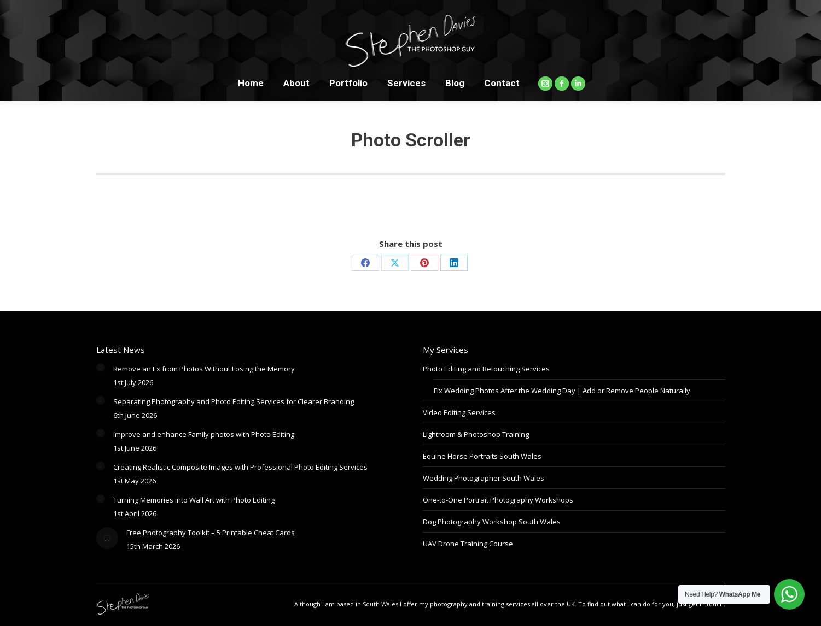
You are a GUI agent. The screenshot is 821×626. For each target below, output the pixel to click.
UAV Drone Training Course (468, 543)
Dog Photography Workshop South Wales (492, 522)
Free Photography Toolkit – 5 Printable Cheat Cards (210, 533)
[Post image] (100, 367)
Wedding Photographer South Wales (483, 478)
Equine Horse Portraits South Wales (482, 456)
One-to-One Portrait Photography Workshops (498, 500)
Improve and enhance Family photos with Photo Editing (203, 434)
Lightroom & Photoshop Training (476, 434)
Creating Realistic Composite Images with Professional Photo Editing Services (240, 467)
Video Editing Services (459, 412)
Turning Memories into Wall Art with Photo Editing (194, 500)
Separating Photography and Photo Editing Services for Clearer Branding (233, 401)
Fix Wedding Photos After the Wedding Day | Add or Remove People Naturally (562, 390)
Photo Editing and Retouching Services (486, 369)
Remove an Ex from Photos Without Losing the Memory (204, 369)
